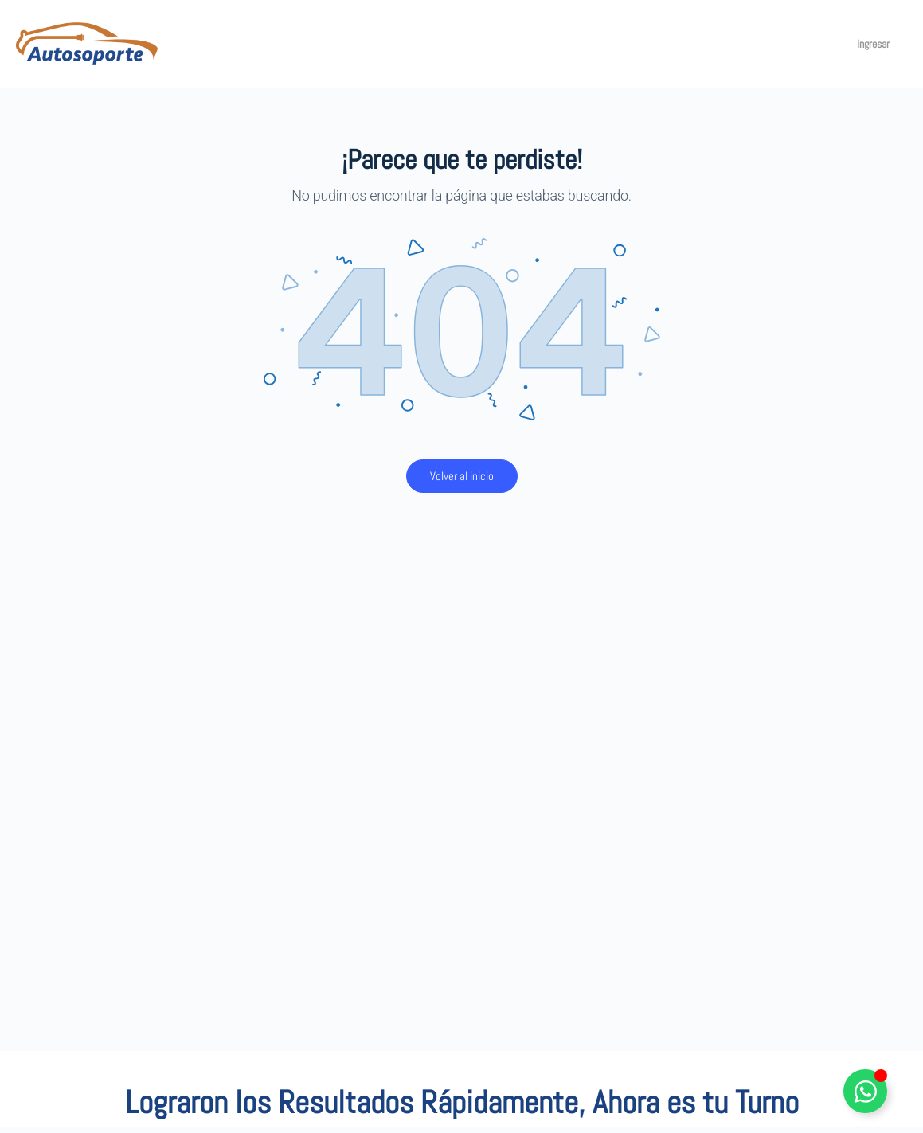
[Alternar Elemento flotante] (865, 1091)
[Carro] (822, 44)
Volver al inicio (462, 475)
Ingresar (873, 44)
